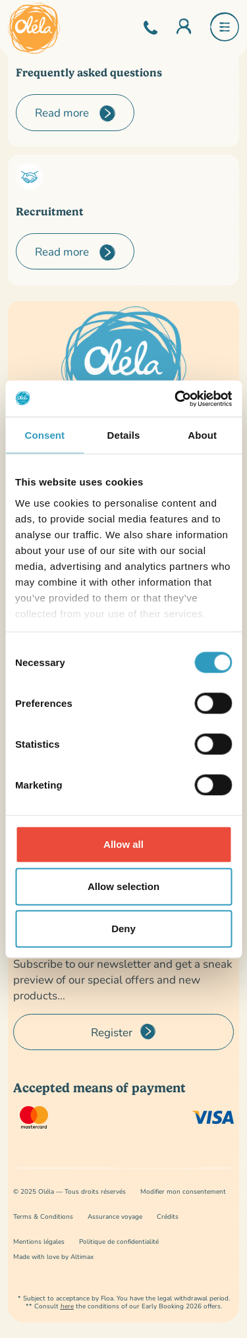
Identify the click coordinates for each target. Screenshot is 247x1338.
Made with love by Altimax (53, 1256)
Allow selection (123, 886)
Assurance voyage (115, 1216)
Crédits (167, 1216)
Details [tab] (123, 435)
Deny (123, 928)
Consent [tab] (44, 435)
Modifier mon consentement (183, 1191)
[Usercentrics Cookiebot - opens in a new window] (176, 398)
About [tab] (202, 435)
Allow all (123, 844)
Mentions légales (39, 1241)
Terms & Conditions (43, 1216)
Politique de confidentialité (119, 1241)
